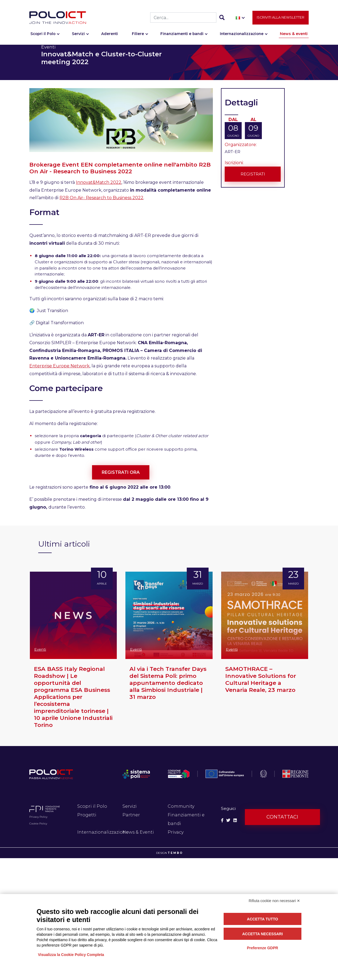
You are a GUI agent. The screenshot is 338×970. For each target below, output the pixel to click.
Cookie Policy (38, 823)
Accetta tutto (262, 919)
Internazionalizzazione (241, 34)
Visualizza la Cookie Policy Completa (71, 954)
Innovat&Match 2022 (98, 182)
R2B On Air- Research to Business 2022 (101, 197)
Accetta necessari (262, 934)
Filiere (138, 34)
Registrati (253, 173)
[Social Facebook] (222, 820)
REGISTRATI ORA (121, 472)
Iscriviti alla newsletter (280, 18)
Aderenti (109, 34)
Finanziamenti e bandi (181, 34)
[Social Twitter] (228, 820)
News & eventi (294, 34)
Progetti (86, 814)
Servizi (78, 34)
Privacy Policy (38, 817)
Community (181, 806)
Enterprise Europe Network (59, 365)
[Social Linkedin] (235, 820)
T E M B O (175, 853)
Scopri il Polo (42, 34)
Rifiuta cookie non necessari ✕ (274, 901)
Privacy (176, 832)
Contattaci (282, 817)
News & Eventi (138, 832)
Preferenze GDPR (262, 948)
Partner (131, 814)
